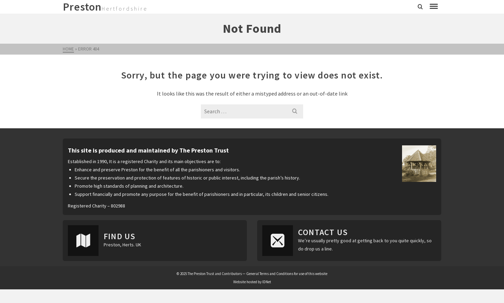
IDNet (266, 281)
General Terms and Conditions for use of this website (286, 273)
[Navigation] (433, 7)
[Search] (420, 7)
